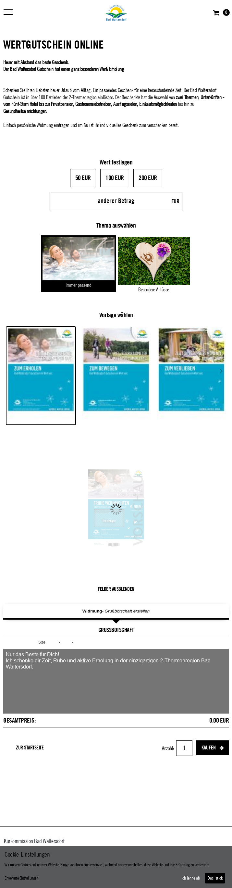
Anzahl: (168, 748)
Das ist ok (215, 878)
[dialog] (116, 867)
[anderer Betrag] (116, 201)
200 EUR (148, 178)
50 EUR (83, 178)
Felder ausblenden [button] (116, 589)
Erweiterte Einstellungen (21, 878)
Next (221, 370)
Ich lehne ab (190, 878)
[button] (10, 642)
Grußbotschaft (116, 630)
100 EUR (114, 178)
